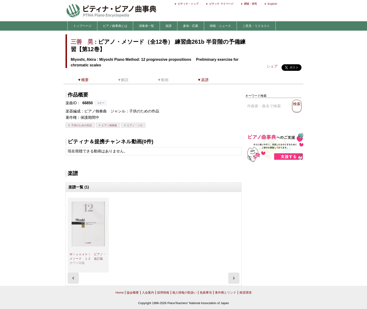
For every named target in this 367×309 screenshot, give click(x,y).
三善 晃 (82, 42)
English (272, 3)
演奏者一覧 (146, 26)
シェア (272, 66)
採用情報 (163, 292)
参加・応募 (190, 26)
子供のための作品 (81, 125)
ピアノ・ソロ (135, 125)
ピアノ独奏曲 (109, 125)
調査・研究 (250, 3)
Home (119, 292)
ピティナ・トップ (188, 3)
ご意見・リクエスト (256, 26)
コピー (101, 102)
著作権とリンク (225, 292)
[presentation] (73, 278)
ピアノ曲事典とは (115, 26)
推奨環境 (245, 292)
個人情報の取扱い (184, 292)
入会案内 (148, 292)
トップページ (82, 26)
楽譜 (168, 26)
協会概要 (133, 292)
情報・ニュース (220, 26)
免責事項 (206, 292)
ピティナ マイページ (221, 3)
